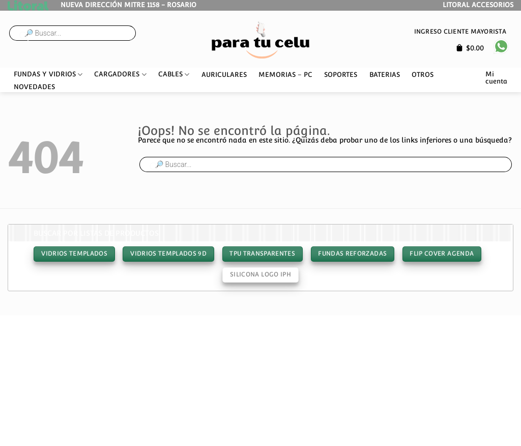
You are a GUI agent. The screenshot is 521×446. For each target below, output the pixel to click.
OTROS (422, 74)
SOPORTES (340, 74)
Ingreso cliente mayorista (460, 31)
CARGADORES (120, 74)
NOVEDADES (34, 87)
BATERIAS (384, 74)
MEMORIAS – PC (285, 74)
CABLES (173, 74)
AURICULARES (224, 74)
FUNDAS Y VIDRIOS (48, 74)
